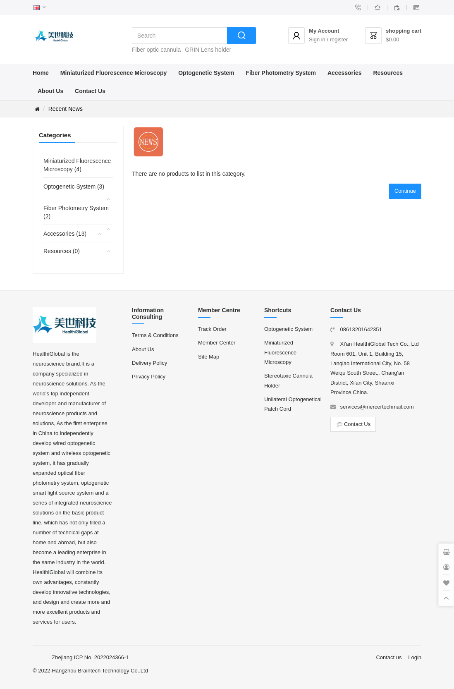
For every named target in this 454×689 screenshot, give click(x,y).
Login (414, 657)
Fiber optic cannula (156, 49)
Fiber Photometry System (281, 72)
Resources (388, 72)
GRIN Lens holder (208, 49)
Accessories (344, 72)
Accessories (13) (64, 233)
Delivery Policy (149, 363)
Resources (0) (61, 251)
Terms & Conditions (155, 335)
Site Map (208, 357)
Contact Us (90, 91)
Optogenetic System (206, 72)
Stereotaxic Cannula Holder (288, 380)
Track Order (212, 329)
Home (41, 72)
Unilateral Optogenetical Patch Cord (293, 404)
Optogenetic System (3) (73, 186)
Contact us (388, 657)
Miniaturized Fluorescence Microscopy (113, 72)
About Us (50, 91)
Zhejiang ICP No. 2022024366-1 (90, 657)
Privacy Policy (148, 376)
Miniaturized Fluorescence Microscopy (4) (77, 165)
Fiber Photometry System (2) (76, 212)
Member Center (216, 343)
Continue (405, 191)
